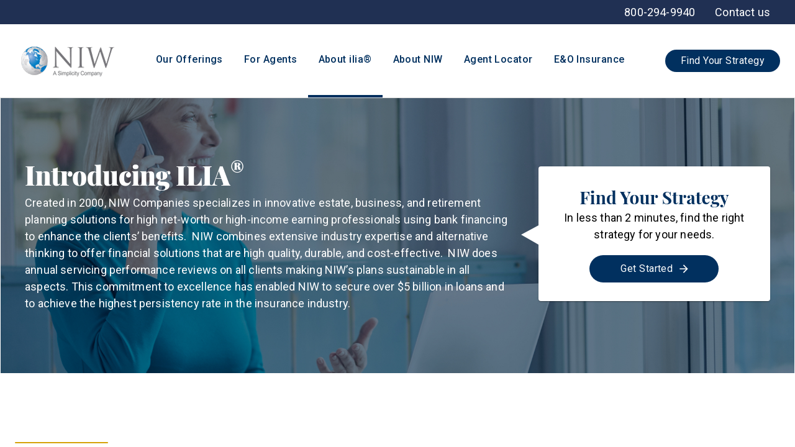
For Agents (271, 59)
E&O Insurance (589, 59)
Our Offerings (189, 59)
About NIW (418, 59)
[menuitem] (742, 12)
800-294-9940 (659, 12)
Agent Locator (498, 59)
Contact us (742, 12)
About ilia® (345, 59)
